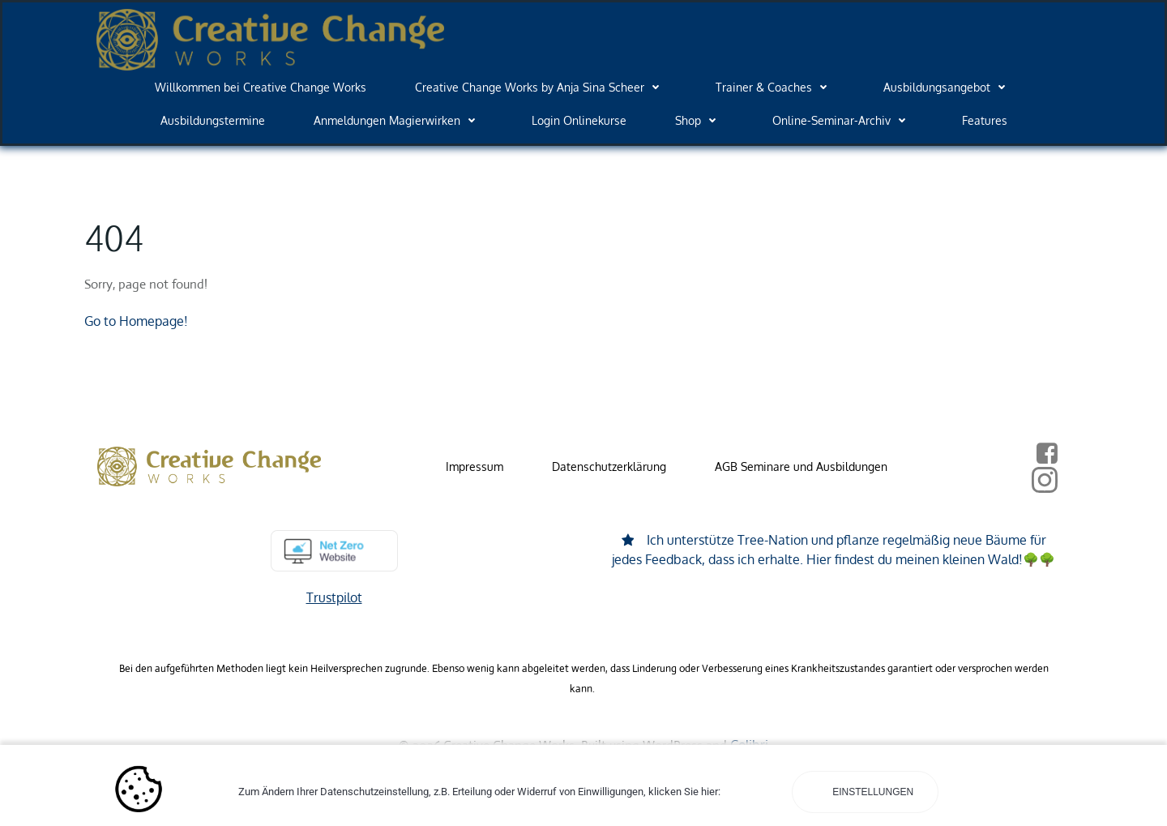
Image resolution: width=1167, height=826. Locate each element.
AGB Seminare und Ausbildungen (801, 466)
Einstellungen (871, 792)
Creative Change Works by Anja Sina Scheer (541, 87)
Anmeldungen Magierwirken (398, 120)
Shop (699, 120)
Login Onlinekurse (579, 120)
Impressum (474, 466)
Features (984, 120)
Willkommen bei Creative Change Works (260, 87)
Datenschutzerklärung (609, 466)
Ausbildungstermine (212, 120)
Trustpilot (334, 597)
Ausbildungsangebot (948, 87)
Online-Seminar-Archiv (842, 120)
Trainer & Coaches (775, 87)
